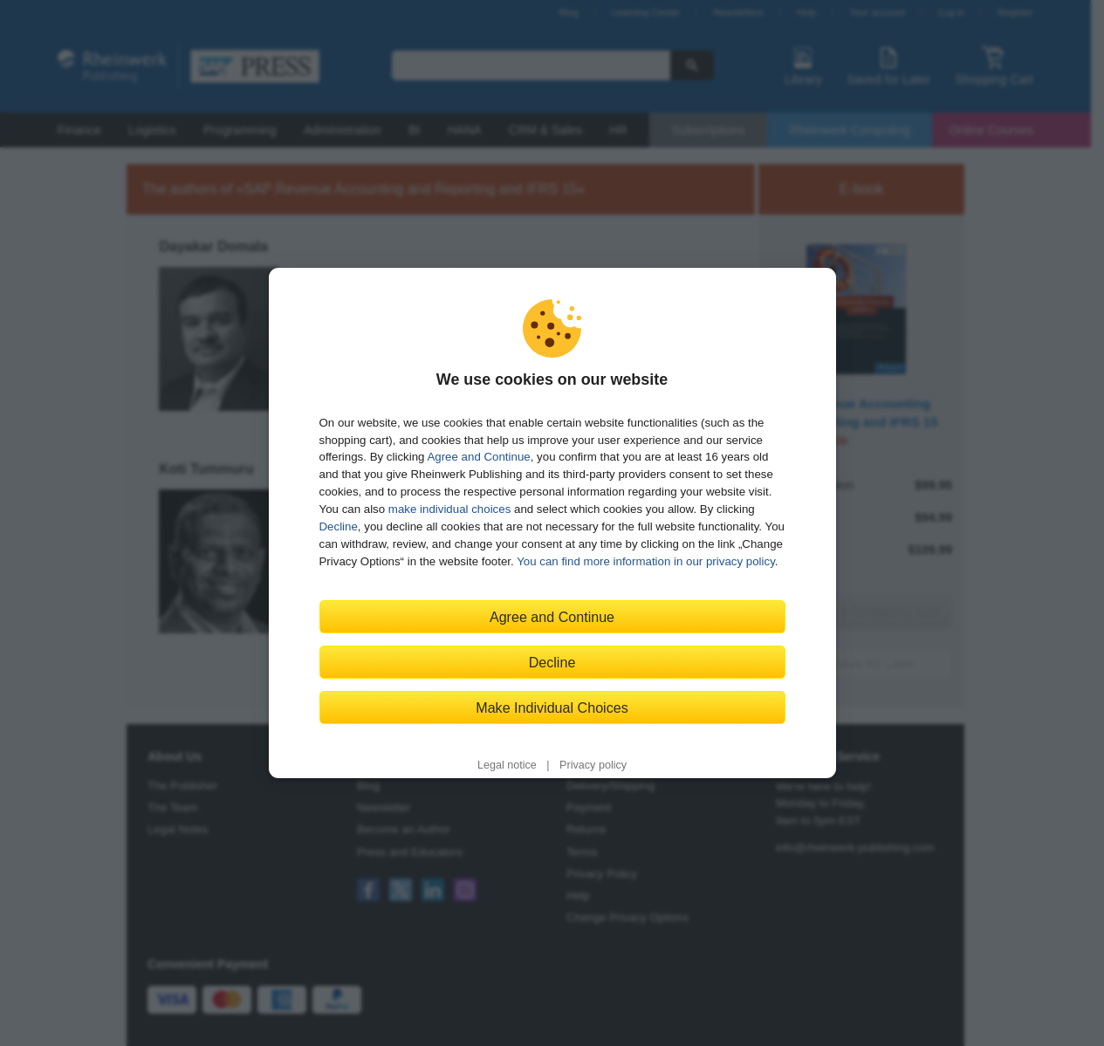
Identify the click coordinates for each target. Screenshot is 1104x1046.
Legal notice (507, 765)
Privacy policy (593, 765)
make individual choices (449, 509)
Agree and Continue (478, 456)
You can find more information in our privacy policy (646, 561)
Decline (338, 526)
